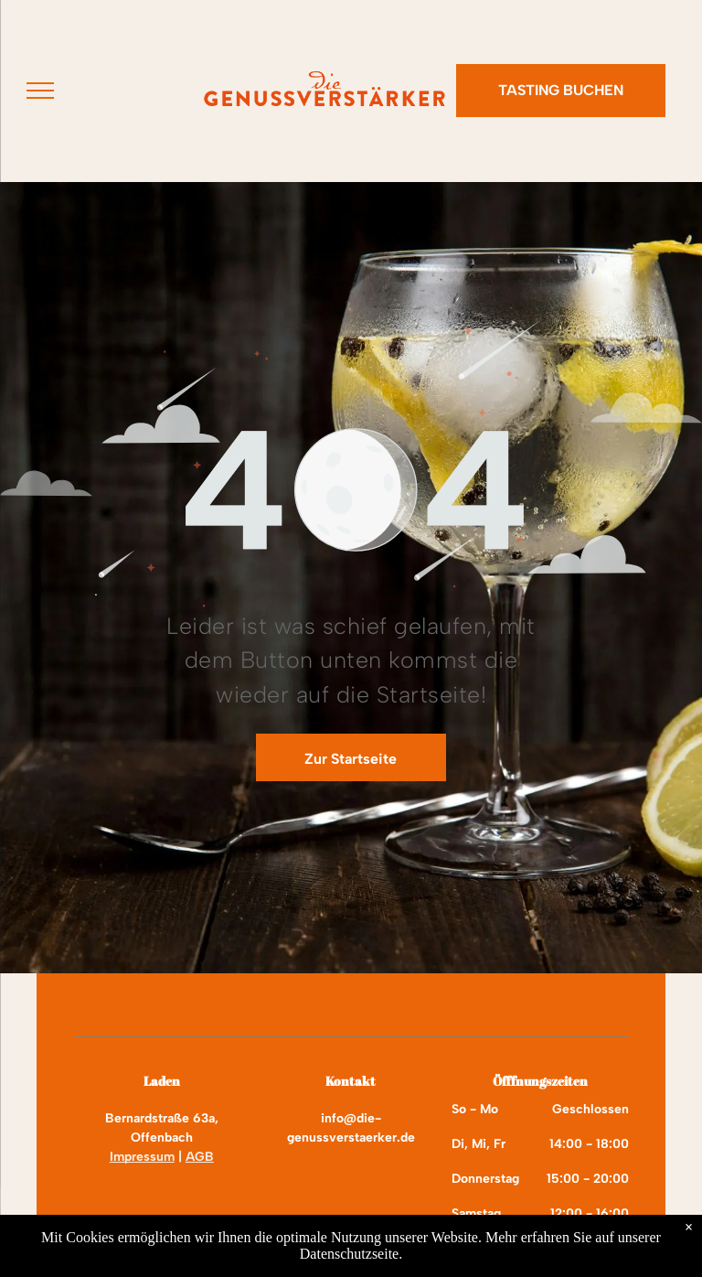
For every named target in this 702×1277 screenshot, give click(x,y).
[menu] (40, 90)
